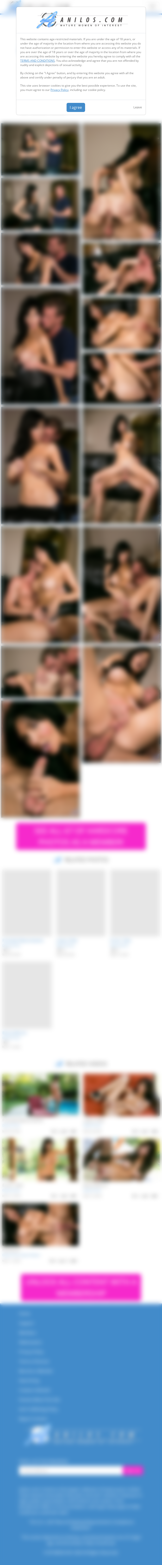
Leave (137, 107)
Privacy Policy (59, 90)
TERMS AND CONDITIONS (37, 61)
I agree (76, 107)
